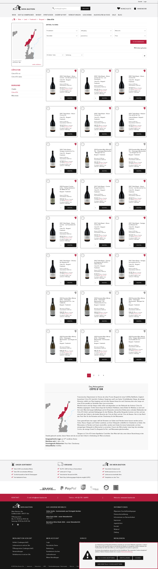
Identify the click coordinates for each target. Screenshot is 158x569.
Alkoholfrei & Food (114, 16)
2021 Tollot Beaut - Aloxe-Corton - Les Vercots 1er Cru (137, 189)
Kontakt (140, 1)
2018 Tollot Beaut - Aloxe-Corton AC (136, 79)
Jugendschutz (118, 523)
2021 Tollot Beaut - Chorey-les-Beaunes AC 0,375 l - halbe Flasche (102, 264)
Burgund (41, 22)
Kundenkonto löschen (53, 551)
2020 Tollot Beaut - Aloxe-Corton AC (102, 116)
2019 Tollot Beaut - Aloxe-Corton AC (67, 116)
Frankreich (33, 22)
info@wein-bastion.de (39, 498)
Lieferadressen (51, 554)
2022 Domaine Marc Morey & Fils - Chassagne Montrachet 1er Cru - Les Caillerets (68, 303)
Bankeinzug (49, 548)
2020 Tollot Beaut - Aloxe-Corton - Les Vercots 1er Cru (68, 79)
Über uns (72, 566)
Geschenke (97, 16)
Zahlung (116, 532)
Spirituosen (53, 16)
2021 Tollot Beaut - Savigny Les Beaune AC (137, 226)
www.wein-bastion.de (128, 498)
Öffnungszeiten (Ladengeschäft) (22, 548)
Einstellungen (125, 558)
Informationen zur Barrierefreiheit (124, 517)
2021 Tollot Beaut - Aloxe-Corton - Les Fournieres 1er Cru (68, 227)
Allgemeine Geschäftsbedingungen (125, 511)
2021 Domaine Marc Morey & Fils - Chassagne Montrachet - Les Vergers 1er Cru (137, 153)
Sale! (128, 16)
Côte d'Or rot (15, 76)
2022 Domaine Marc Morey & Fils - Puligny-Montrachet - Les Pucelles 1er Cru (137, 340)
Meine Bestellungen (52, 557)
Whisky (42, 16)
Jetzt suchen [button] (85, 8)
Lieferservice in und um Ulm (21, 545)
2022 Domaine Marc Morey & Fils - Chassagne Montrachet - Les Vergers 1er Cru (68, 341)
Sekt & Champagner (27, 16)
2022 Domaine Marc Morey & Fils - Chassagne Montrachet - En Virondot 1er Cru (102, 341)
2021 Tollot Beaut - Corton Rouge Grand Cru (102, 189)
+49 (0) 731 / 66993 (81, 498)
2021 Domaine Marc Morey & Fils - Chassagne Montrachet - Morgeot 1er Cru (102, 153)
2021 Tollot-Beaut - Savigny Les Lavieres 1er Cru (137, 263)
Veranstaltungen (17, 551)
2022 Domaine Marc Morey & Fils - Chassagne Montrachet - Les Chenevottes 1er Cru (102, 303)
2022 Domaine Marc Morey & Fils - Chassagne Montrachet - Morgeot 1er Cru (137, 303)
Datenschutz (38, 566)
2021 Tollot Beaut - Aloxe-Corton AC (102, 226)
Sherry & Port (67, 16)
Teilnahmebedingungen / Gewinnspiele (57, 566)
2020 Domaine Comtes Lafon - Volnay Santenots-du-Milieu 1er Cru (67, 190)
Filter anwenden (138, 44)
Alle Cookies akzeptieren (106, 558)
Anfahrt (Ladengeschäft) (20, 542)
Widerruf (116, 529)
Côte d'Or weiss (16, 79)
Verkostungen (83, 16)
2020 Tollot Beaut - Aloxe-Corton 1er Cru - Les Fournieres (102, 80)
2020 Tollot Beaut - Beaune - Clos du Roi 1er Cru (137, 116)
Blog (136, 16)
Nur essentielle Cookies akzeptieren (110, 564)
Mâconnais (14, 98)
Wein (13, 16)
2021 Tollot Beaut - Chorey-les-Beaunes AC (68, 263)
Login (145, 1)
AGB (45, 566)
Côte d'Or (50, 22)
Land (25, 22)
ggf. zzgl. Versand (68, 91)
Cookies (138, 558)
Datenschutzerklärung (121, 514)
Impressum (117, 520)
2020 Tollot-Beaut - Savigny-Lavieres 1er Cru (67, 152)
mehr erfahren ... (37, 67)
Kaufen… (70, 100)
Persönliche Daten (52, 545)
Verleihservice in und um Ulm (21, 554)
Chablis (13, 91)
